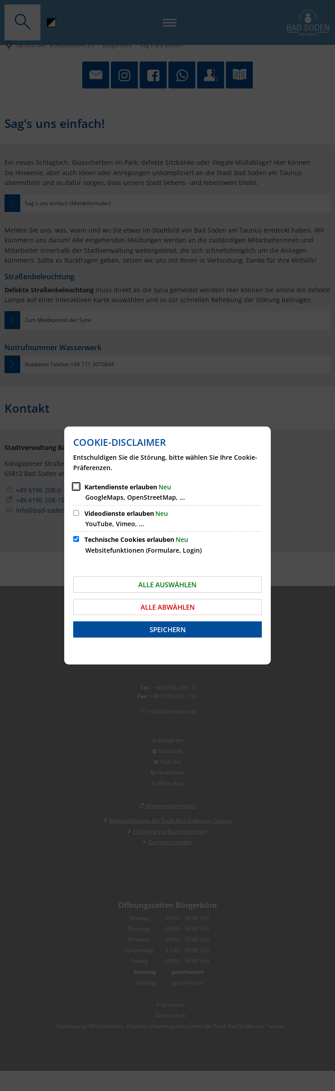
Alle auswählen (167, 584)
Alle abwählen (168, 607)
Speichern (168, 629)
